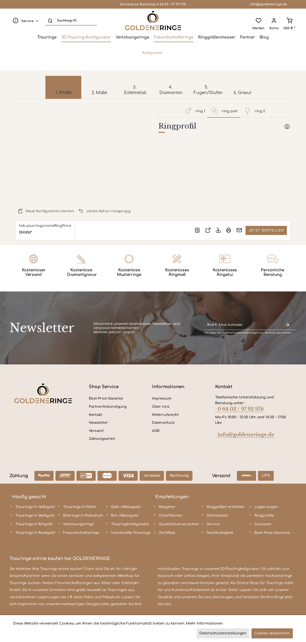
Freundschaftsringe (81, 533)
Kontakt (95, 415)
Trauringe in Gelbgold (35, 507)
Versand (96, 431)
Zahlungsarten (102, 439)
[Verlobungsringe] (132, 37)
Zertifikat (167, 533)
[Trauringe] (47, 37)
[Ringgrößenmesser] (217, 37)
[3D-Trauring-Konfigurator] (86, 37)
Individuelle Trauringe (131, 533)
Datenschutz (163, 422)
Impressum (161, 398)
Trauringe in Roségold (35, 533)
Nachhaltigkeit (220, 533)
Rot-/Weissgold (124, 516)
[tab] (224, 127)
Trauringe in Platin (79, 507)
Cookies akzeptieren (272, 633)
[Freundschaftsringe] (174, 37)
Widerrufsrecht (165, 415)
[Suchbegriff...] (71, 20)
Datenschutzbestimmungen (240, 332)
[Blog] (264, 37)
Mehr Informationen (204, 623)
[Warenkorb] (289, 20)
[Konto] (274, 20)
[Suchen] (50, 20)
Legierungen (266, 507)
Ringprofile (264, 516)
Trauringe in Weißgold (35, 516)
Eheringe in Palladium (83, 516)
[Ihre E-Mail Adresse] (241, 325)
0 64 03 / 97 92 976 (171, 4)
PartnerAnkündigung (107, 406)
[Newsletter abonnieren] (287, 325)
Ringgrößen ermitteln (226, 507)
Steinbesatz (217, 516)
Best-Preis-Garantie (272, 533)
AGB (155, 431)
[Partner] (247, 37)
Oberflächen (170, 516)
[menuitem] (24, 20)
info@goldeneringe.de (268, 4)
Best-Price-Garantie (106, 398)
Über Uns (160, 406)
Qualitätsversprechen (179, 524)
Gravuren (262, 524)
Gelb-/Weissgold (126, 507)
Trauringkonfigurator (130, 524)
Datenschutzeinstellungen (222, 633)
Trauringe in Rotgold (34, 524)
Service (213, 524)
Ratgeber (167, 507)
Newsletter (98, 422)
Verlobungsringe (78, 524)
